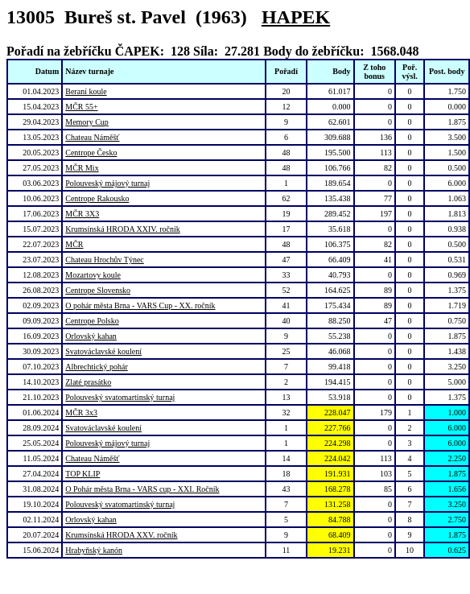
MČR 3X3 (82, 213)
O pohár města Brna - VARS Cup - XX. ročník (140, 305)
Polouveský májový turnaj (107, 183)
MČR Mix (81, 167)
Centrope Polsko (91, 320)
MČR (74, 244)
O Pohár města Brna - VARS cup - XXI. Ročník (142, 489)
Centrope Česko (91, 152)
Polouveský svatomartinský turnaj (120, 397)
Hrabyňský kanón (93, 550)
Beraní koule (85, 91)
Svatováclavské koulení (103, 351)
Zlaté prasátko (88, 381)
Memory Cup (87, 122)
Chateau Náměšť (92, 137)
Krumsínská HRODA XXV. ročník (121, 534)
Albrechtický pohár (96, 366)
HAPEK (296, 16)
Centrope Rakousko (97, 198)
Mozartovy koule (93, 274)
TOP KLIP (82, 473)
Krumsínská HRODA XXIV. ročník (122, 229)
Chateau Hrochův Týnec (104, 259)
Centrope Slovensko (97, 290)
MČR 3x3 (81, 412)
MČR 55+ (81, 106)
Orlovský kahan (91, 336)
